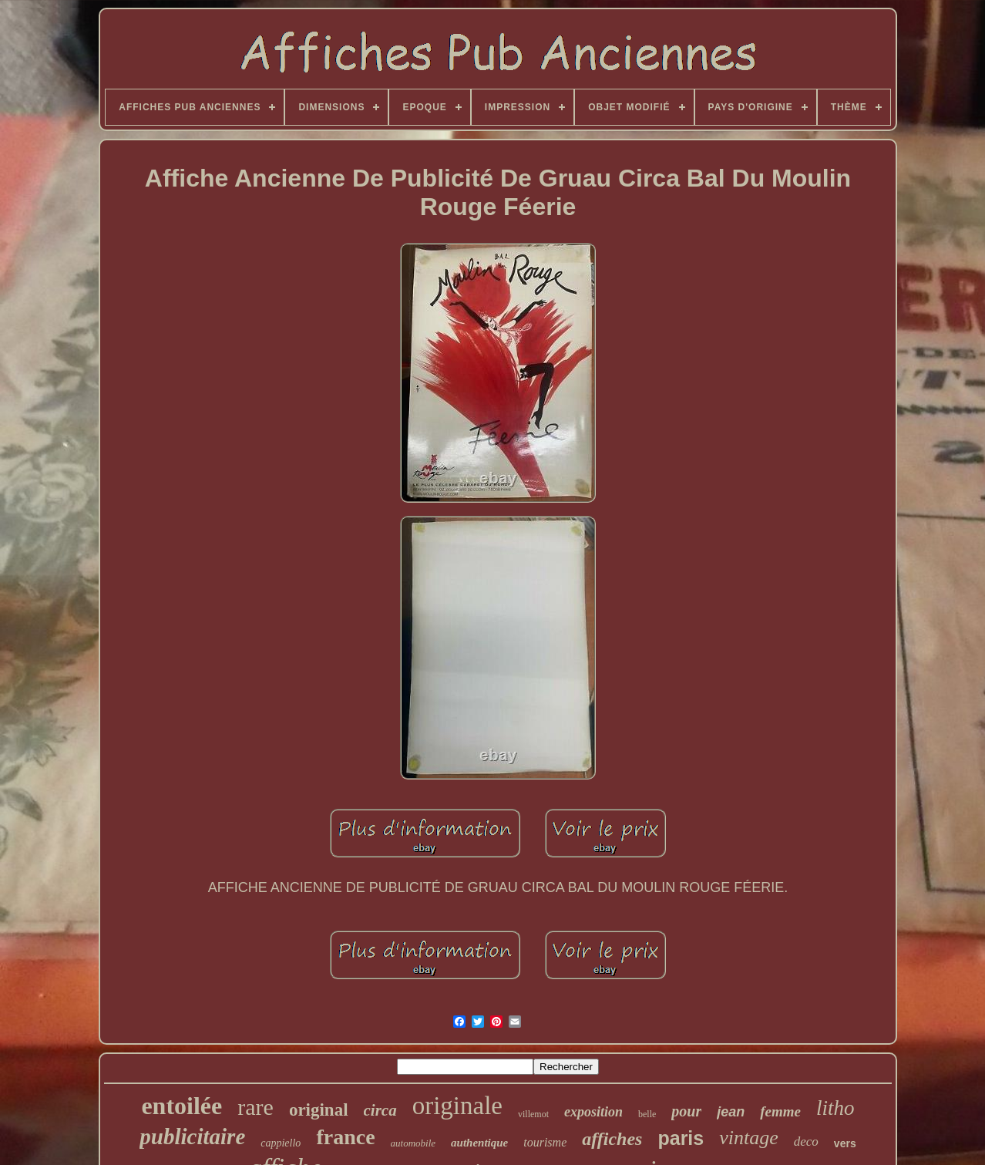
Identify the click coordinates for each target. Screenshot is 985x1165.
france (345, 1137)
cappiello (281, 1143)
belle (647, 1114)
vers (845, 1143)
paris (680, 1138)
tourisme (544, 1142)
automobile (413, 1143)
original (318, 1110)
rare (255, 1107)
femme (780, 1111)
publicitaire (192, 1136)
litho (835, 1108)
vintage (748, 1137)
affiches (612, 1139)
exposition (593, 1112)
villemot (533, 1114)
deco (806, 1141)
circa (380, 1110)
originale (457, 1106)
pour (686, 1111)
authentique (479, 1142)
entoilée (181, 1106)
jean (731, 1112)
